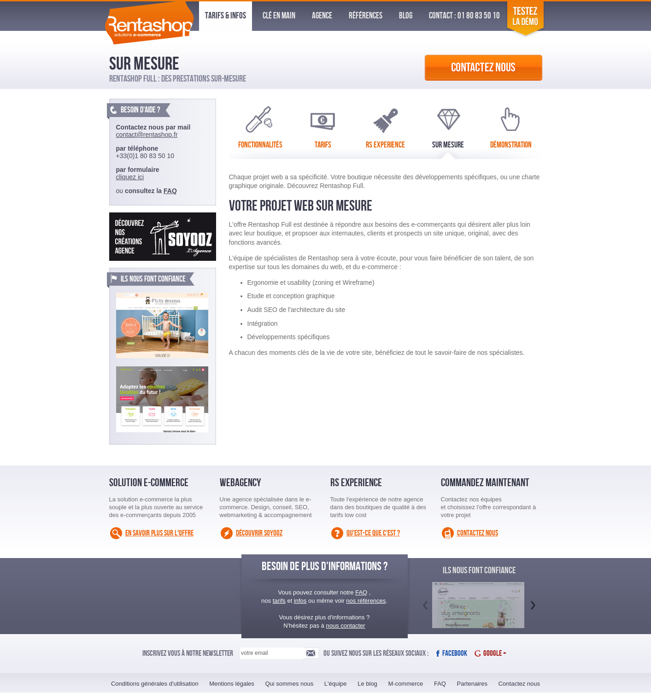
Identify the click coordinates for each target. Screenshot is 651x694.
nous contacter (345, 625)
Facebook (454, 653)
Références (365, 16)
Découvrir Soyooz (259, 533)
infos (300, 600)
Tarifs (322, 125)
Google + (494, 653)
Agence (322, 16)
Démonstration (511, 125)
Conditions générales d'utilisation (155, 683)
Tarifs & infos (225, 16)
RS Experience (385, 125)
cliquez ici (130, 177)
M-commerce (405, 683)
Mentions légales (231, 683)
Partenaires (472, 683)
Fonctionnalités (260, 125)
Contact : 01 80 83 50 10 (464, 16)
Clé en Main (279, 16)
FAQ (170, 190)
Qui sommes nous (289, 683)
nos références (366, 600)
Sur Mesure (448, 125)
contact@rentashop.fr (147, 134)
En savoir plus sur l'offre (159, 533)
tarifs (279, 600)
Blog (405, 16)
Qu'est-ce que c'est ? (373, 533)
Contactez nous (477, 533)
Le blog (367, 683)
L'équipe (335, 683)
